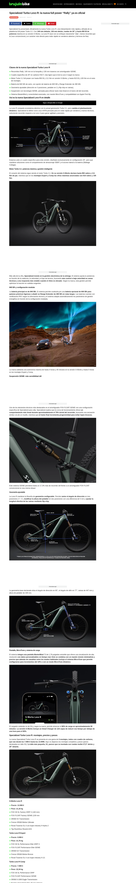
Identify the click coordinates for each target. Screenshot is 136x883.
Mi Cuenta (120, 4)
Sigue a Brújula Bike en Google (53, 103)
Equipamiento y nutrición (92, 4)
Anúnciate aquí (52, 63)
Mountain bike (58, 4)
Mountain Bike (14, 17)
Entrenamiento (69, 4)
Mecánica (79, 4)
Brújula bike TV (107, 4)
